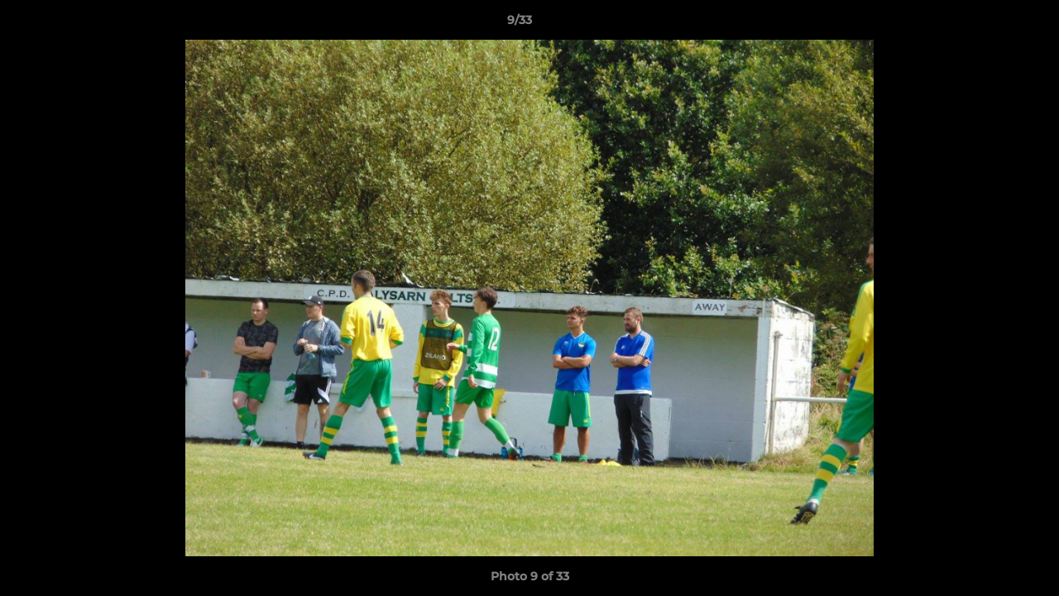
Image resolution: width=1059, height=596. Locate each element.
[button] (989, 24)
